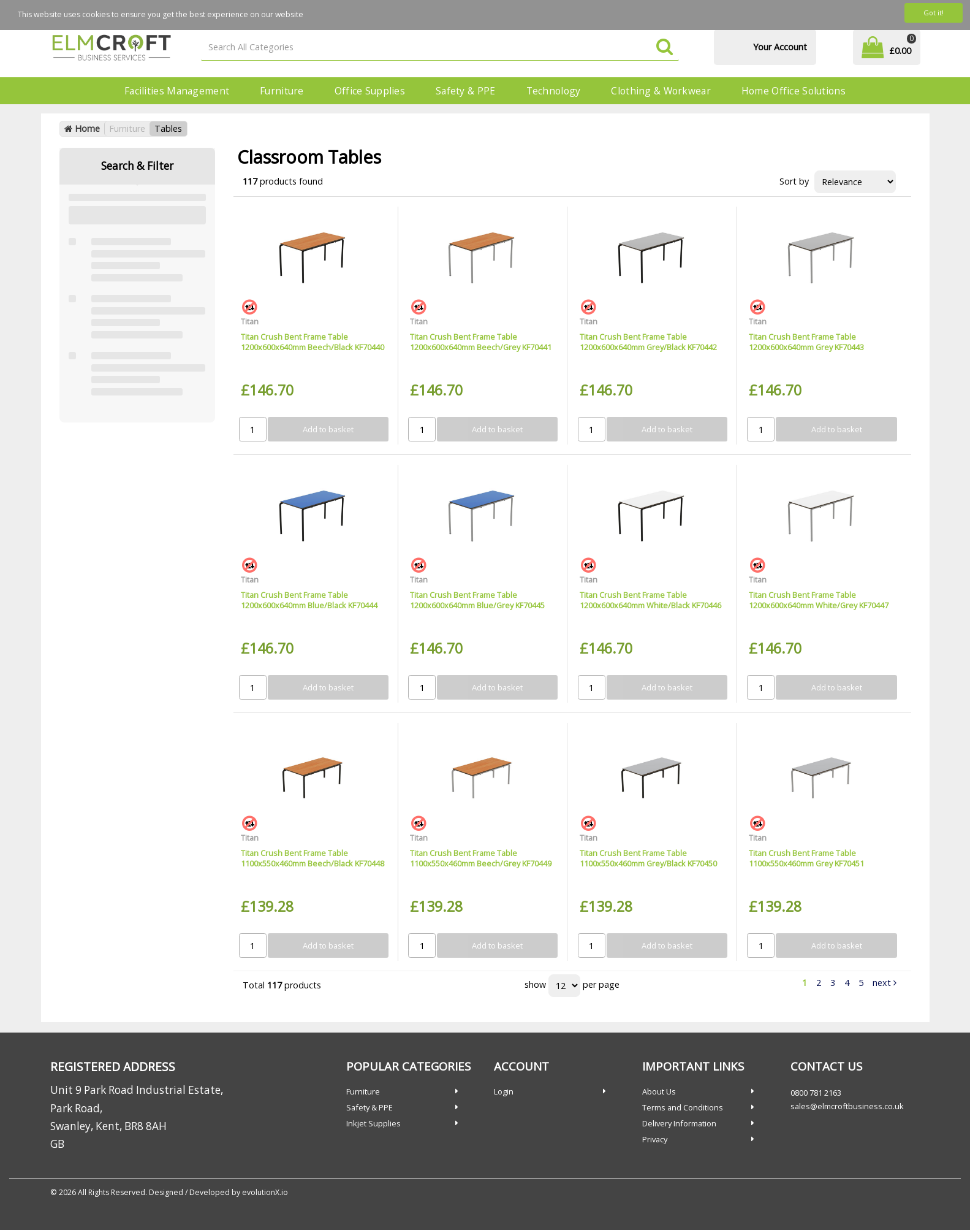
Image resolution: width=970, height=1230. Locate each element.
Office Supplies (370, 90)
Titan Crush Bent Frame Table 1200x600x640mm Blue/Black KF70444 (309, 600)
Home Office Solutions (793, 90)
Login (503, 1091)
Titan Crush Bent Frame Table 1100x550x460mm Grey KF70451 (806, 858)
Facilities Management (176, 90)
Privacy (654, 1139)
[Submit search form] (664, 47)
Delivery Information (679, 1123)
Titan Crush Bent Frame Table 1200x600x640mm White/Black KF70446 (650, 600)
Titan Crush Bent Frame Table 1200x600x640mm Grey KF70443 (806, 342)
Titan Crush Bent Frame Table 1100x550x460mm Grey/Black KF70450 (648, 858)
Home (82, 128)
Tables (168, 128)
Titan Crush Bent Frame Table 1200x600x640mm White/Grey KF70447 (819, 600)
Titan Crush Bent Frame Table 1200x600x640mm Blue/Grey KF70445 (477, 600)
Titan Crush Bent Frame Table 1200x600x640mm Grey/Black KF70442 (648, 342)
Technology (553, 90)
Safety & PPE (465, 90)
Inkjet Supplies (373, 1123)
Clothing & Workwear (660, 90)
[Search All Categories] (440, 47)
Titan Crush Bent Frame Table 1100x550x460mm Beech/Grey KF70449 (480, 858)
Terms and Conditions (682, 1107)
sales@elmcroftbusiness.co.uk (847, 1106)
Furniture (282, 90)
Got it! (933, 12)
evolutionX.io (265, 1192)
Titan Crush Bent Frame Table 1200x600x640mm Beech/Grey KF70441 (480, 342)
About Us (659, 1091)
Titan (250, 321)
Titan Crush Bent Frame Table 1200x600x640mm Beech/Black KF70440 (312, 342)
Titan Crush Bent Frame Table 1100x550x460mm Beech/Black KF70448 (312, 858)
